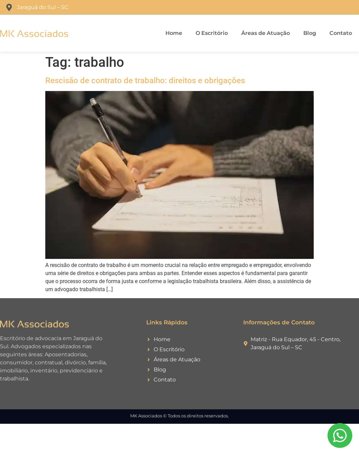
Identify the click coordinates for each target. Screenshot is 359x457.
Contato (340, 33)
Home (173, 33)
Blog (309, 33)
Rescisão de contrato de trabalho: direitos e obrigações (145, 80)
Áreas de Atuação (265, 33)
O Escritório (212, 33)
